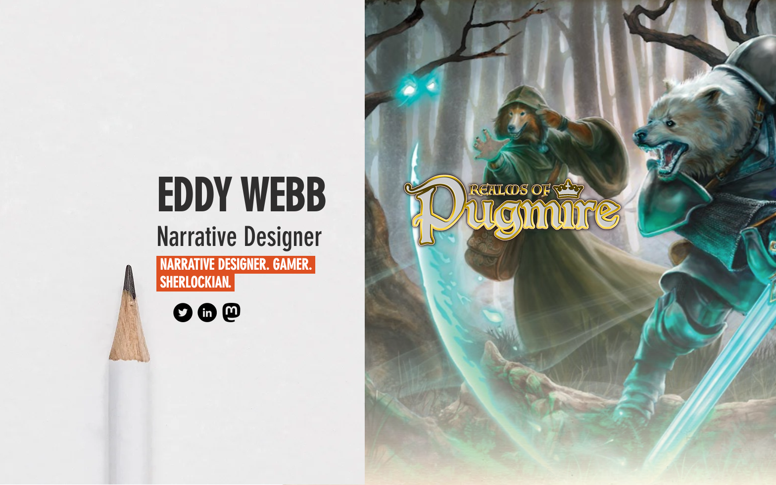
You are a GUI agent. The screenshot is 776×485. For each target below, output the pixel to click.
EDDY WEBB (241, 196)
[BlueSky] (183, 312)
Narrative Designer (239, 237)
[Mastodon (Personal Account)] (231, 312)
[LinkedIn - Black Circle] (207, 312)
